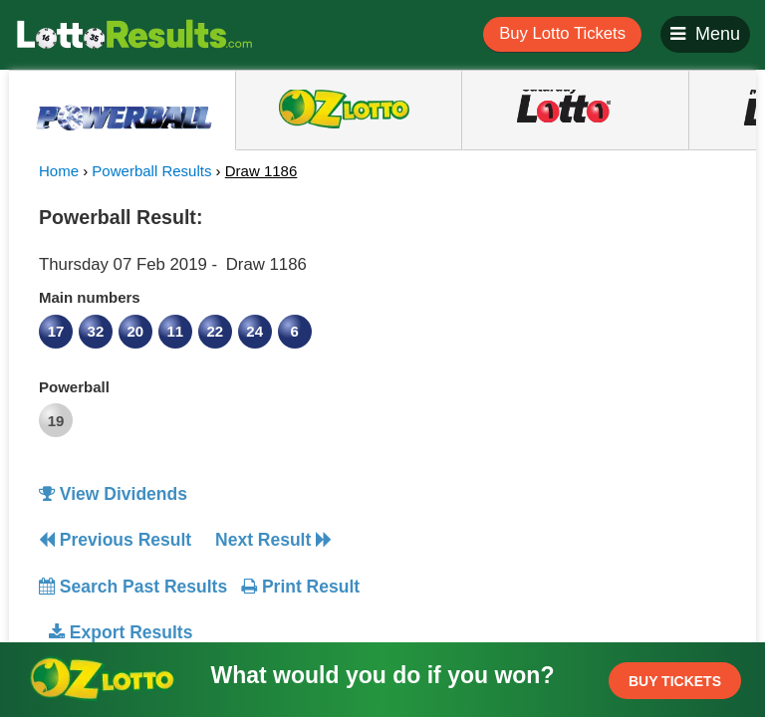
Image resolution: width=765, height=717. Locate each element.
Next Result (273, 540)
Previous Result (115, 540)
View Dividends (113, 494)
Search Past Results (133, 587)
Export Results (120, 632)
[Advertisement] (564, 322)
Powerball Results (151, 170)
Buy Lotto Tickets (562, 33)
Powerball (74, 386)
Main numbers (89, 297)
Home (59, 170)
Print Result (300, 587)
